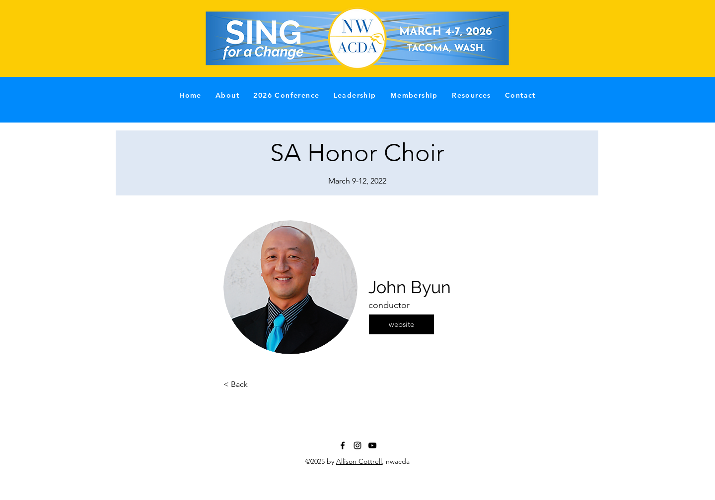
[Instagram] (357, 445)
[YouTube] (372, 445)
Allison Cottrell (359, 461)
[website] (401, 324)
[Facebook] (343, 445)
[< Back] (255, 384)
